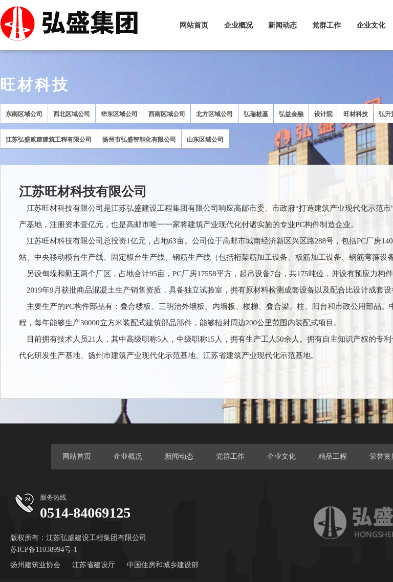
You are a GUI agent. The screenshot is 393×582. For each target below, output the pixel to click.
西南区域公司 (166, 114)
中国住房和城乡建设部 (163, 565)
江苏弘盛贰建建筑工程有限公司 (49, 139)
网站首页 (194, 25)
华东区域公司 (119, 114)
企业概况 (238, 25)
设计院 (323, 114)
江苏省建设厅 (93, 565)
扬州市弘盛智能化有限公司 (139, 139)
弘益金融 (291, 114)
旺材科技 (355, 114)
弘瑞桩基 (256, 114)
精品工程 (332, 456)
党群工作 (326, 25)
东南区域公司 (24, 114)
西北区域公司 (71, 114)
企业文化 (371, 25)
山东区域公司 (205, 139)
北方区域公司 (214, 114)
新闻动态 (282, 25)
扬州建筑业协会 (35, 565)
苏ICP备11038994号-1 (43, 549)
